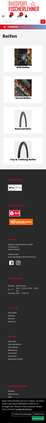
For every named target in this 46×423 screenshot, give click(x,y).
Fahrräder (12, 341)
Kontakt (11, 391)
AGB (9, 397)
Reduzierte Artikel (15, 359)
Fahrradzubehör (14, 344)
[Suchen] (42, 22)
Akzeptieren (38, 418)
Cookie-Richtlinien (23, 409)
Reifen (23, 27)
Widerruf (11, 321)
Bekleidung (12, 350)
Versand (11, 318)
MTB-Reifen (23, 67)
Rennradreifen (23, 128)
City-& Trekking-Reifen (23, 159)
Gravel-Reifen (23, 97)
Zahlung (11, 315)
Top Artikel (12, 313)
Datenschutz (13, 394)
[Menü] (3, 16)
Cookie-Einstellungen (22, 414)
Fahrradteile (13, 27)
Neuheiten (12, 356)
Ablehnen (39, 414)
